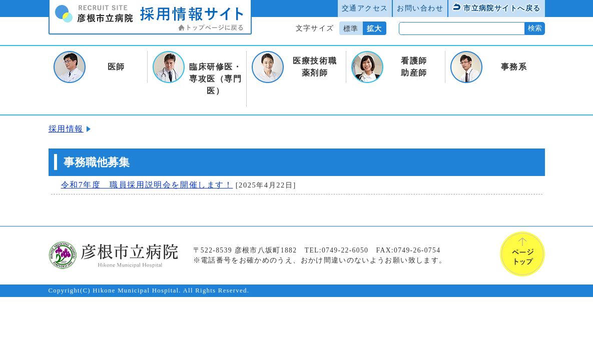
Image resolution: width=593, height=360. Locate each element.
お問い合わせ (420, 8)
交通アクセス (365, 8)
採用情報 (66, 128)
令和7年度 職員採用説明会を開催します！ (147, 184)
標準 (351, 28)
